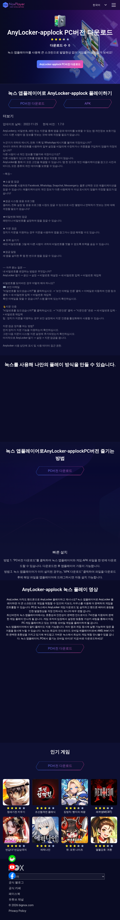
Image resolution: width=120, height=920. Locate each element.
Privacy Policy (17, 911)
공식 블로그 (16, 882)
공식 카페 (15, 888)
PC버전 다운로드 (32, 103)
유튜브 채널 (16, 899)
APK (88, 103)
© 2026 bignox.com (21, 905)
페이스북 (14, 894)
